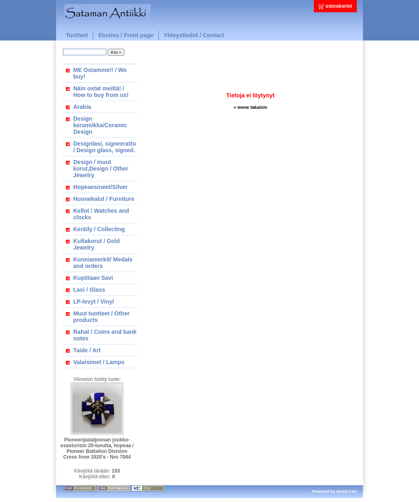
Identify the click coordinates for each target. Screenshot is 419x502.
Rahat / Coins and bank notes (105, 335)
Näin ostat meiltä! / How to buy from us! (100, 91)
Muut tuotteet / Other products (101, 316)
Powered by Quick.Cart (334, 491)
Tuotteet (77, 35)
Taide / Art (87, 350)
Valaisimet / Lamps (98, 362)
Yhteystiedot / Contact (194, 35)
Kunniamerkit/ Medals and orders (103, 262)
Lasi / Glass (89, 289)
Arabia (82, 107)
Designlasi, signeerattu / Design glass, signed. (104, 146)
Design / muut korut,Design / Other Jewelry (100, 168)
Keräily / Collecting (99, 229)
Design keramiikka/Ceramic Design (100, 125)
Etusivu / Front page (125, 35)
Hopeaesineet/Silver (100, 187)
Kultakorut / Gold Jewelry (96, 244)
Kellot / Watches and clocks (101, 214)
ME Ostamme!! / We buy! (99, 73)
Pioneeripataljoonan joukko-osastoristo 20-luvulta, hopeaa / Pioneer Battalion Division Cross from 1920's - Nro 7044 (96, 448)
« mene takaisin (250, 107)
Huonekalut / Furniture (103, 199)
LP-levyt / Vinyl (93, 301)
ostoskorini (338, 6)
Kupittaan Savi (93, 278)
